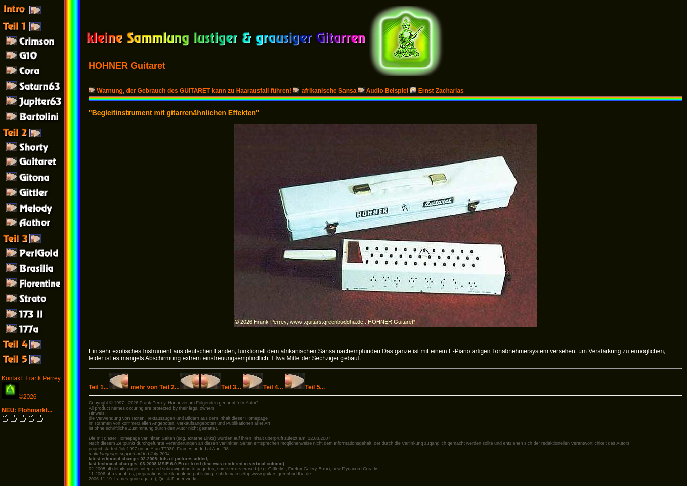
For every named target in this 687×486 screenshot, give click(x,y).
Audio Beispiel (384, 90)
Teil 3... (221, 387)
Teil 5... (305, 387)
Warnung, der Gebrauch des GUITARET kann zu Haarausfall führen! (191, 90)
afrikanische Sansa (325, 90)
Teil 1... (108, 387)
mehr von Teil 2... (165, 387)
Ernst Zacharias (436, 90)
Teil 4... (263, 387)
